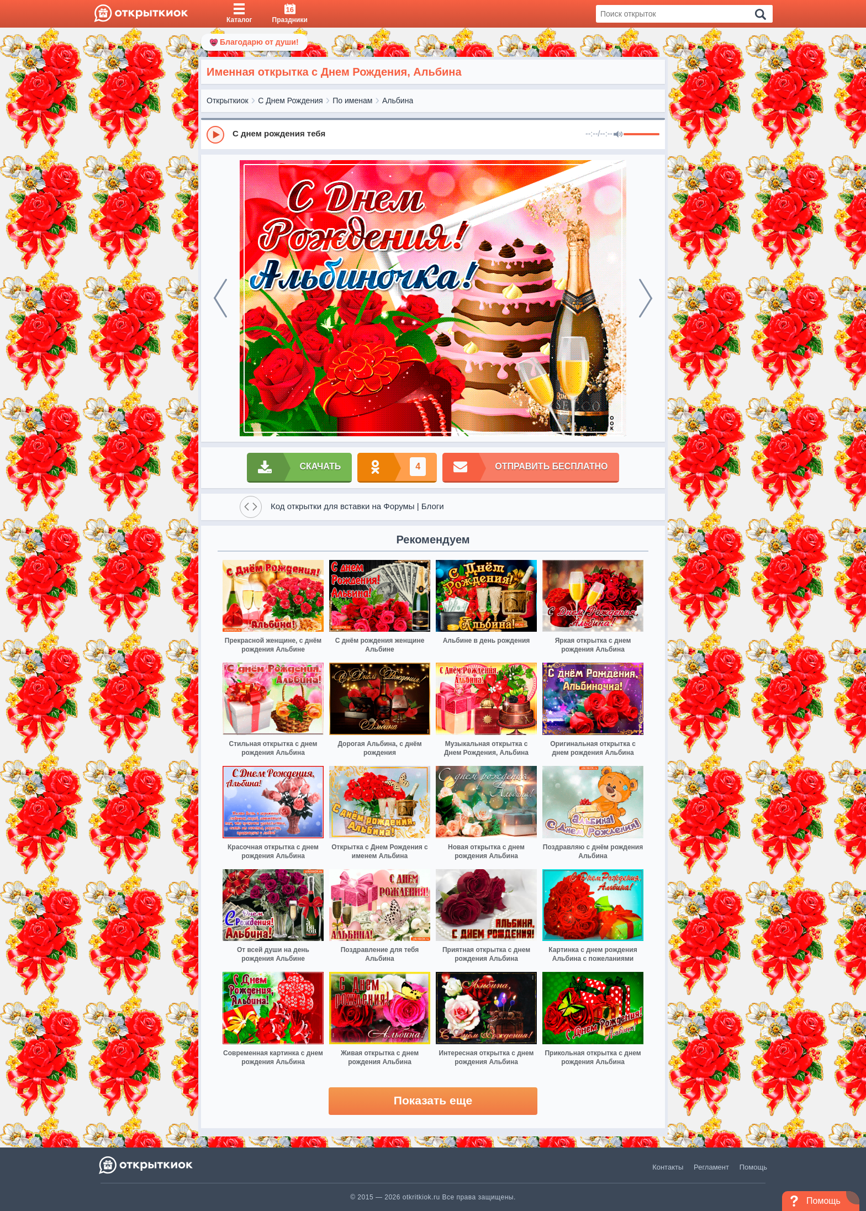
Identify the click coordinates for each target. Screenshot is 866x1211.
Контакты (667, 1167)
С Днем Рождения (290, 100)
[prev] (220, 298)
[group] (433, 134)
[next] (645, 298)
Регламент (711, 1167)
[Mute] (618, 134)
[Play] (215, 135)
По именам (352, 100)
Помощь (753, 1167)
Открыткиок (228, 100)
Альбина (397, 100)
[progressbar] (641, 135)
